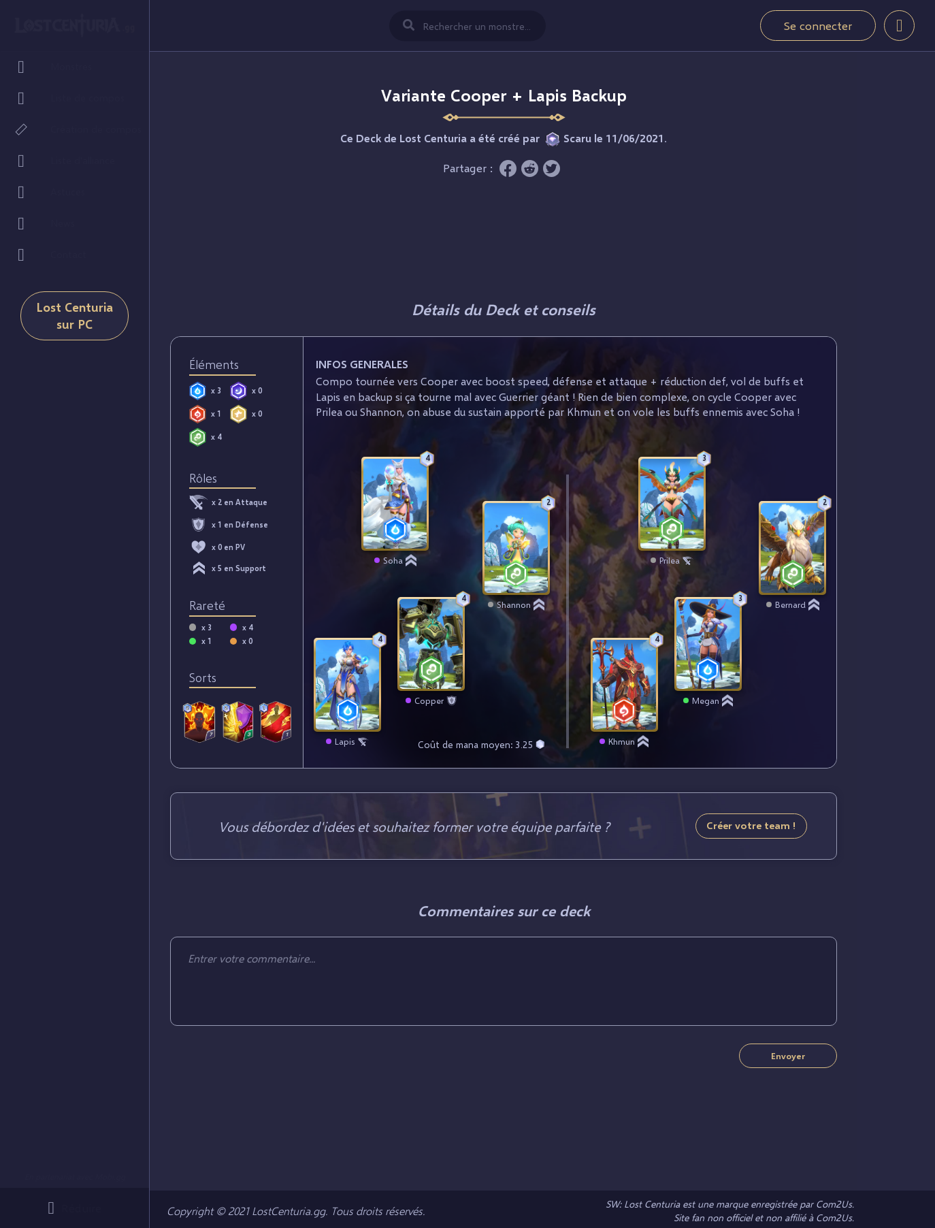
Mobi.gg (110, 1177)
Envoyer (788, 1055)
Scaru (577, 137)
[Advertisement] (503, 234)
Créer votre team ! (751, 825)
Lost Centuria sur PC (74, 328)
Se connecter (818, 25)
